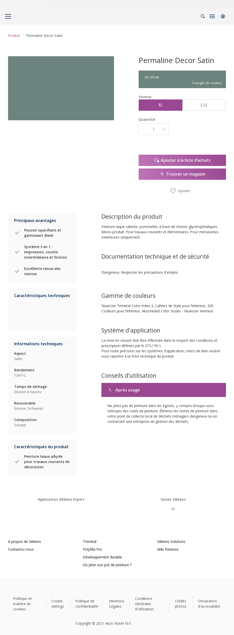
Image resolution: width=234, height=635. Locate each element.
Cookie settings (57, 604)
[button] (223, 16)
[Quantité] (154, 129)
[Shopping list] (213, 16)
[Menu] (8, 16)
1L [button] (160, 105)
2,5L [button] (204, 105)
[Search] (203, 16)
